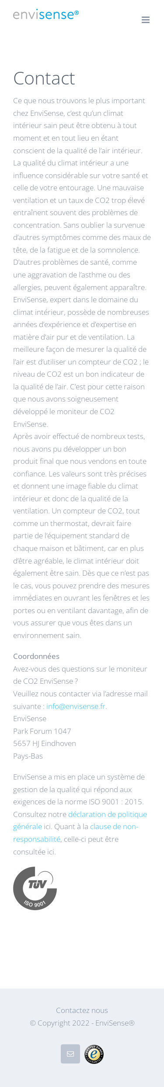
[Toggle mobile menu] (146, 19)
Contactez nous (82, 1010)
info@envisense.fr (75, 706)
